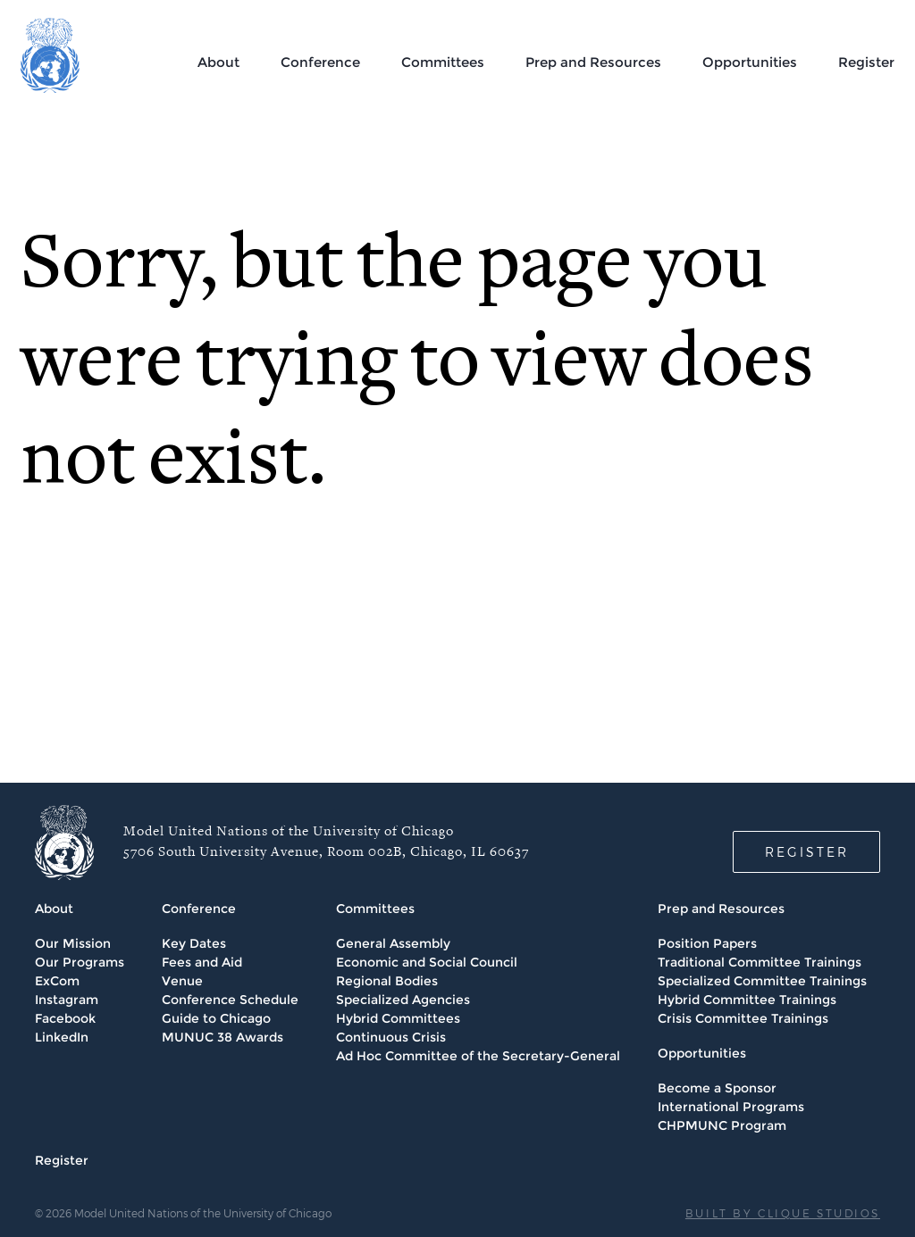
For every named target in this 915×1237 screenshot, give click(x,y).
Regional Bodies (387, 981)
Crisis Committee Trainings (743, 1018)
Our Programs (79, 962)
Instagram (66, 1000)
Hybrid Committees (398, 1018)
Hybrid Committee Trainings (747, 1000)
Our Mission (73, 943)
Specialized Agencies (403, 1000)
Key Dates (194, 943)
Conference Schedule (230, 1000)
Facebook (65, 1018)
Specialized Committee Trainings (762, 981)
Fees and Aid (202, 962)
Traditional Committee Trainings (759, 962)
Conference (320, 62)
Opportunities (749, 62)
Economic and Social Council (426, 962)
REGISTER (807, 851)
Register (866, 62)
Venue (182, 981)
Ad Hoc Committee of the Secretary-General (478, 1056)
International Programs (731, 1107)
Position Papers (707, 943)
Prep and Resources (593, 62)
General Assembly (393, 943)
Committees (442, 62)
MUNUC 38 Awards (222, 1037)
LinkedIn (61, 1037)
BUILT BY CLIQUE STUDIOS (782, 1213)
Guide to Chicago (216, 1018)
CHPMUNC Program (722, 1125)
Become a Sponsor (717, 1088)
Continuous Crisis (391, 1037)
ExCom (57, 981)
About (218, 62)
